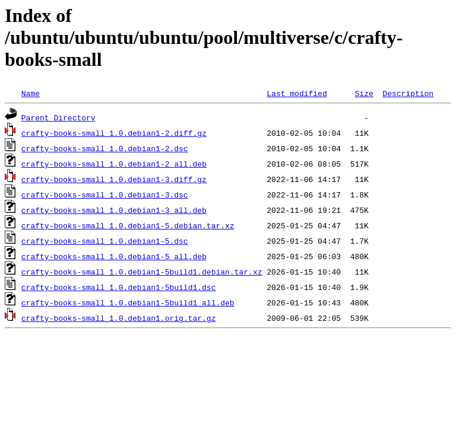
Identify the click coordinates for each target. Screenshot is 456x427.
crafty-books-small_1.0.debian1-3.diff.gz (114, 179)
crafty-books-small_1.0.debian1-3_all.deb (114, 210)
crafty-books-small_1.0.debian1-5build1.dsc (118, 287)
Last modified (297, 93)
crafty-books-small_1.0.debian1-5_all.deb (114, 256)
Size (363, 93)
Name (30, 93)
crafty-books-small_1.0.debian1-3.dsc (104, 194)
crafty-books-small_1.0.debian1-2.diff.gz (114, 133)
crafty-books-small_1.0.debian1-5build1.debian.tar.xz (141, 271)
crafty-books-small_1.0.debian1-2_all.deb (114, 163)
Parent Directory (58, 117)
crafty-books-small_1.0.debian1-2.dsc (104, 148)
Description (407, 93)
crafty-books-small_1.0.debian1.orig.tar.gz (118, 318)
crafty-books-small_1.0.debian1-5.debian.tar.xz (128, 225)
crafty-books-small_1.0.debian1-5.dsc (104, 240)
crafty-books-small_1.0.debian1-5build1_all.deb (128, 302)
